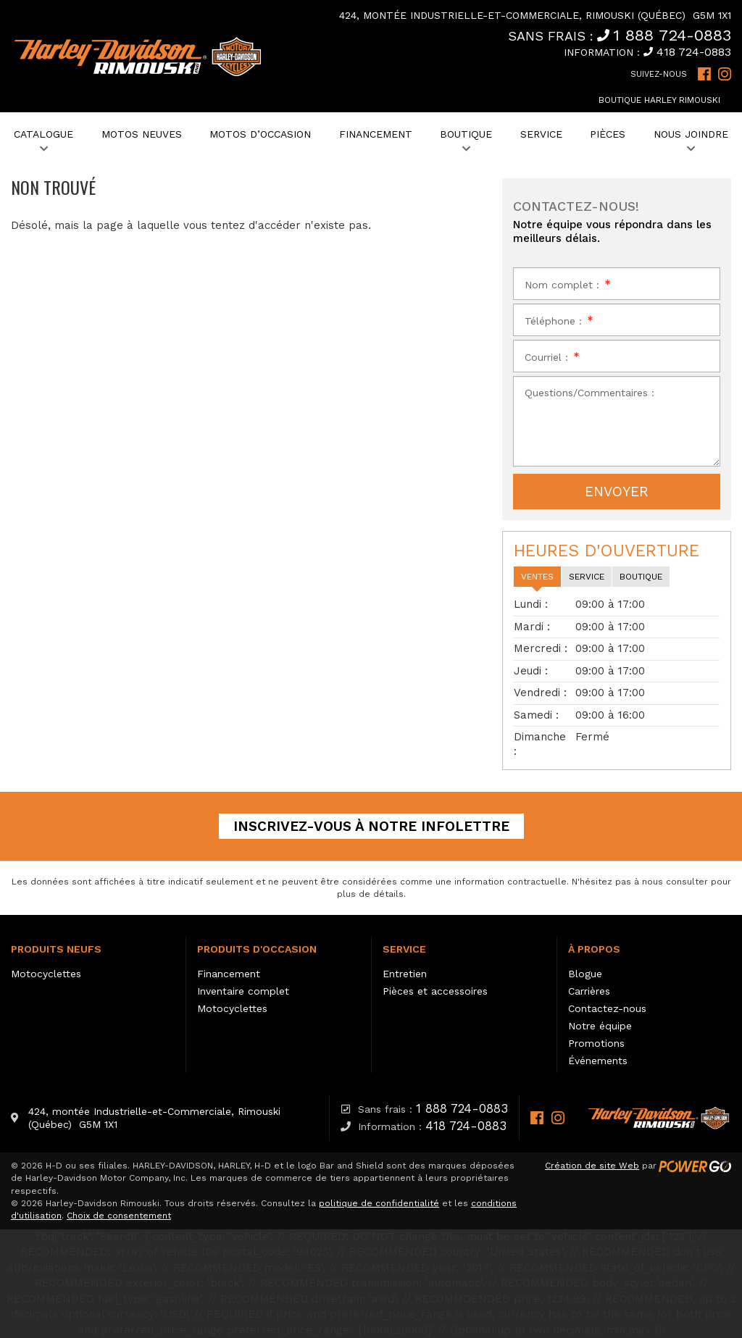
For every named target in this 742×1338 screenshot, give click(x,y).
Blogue (585, 973)
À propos (594, 949)
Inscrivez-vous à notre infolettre (371, 826)
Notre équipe (600, 1026)
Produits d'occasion (257, 949)
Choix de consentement (119, 1216)
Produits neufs (56, 949)
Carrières (589, 991)
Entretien (405, 973)
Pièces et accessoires (435, 991)
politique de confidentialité (379, 1203)
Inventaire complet (243, 991)
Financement (228, 973)
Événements (598, 1060)
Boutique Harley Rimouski (659, 100)
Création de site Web (592, 1166)
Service (404, 949)
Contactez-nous (607, 1008)
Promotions (596, 1043)
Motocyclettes (46, 973)
